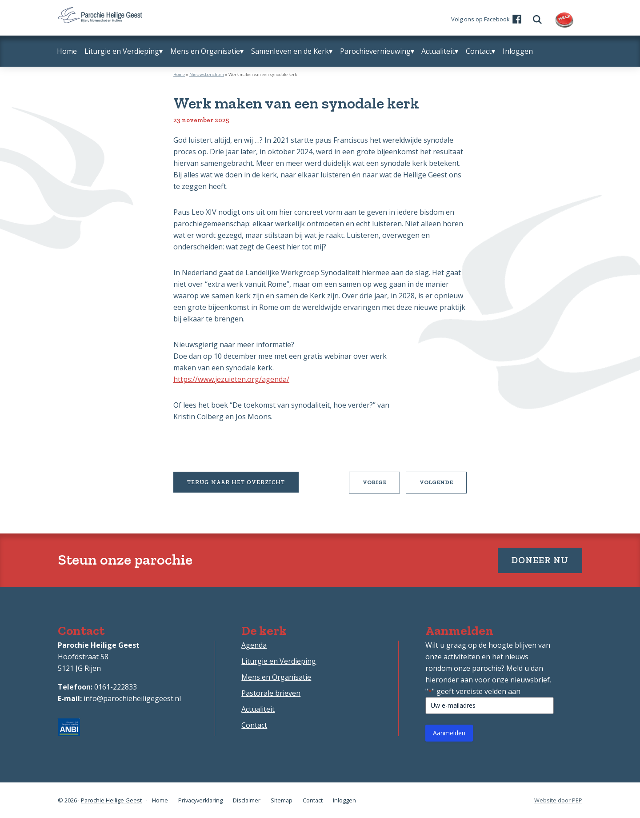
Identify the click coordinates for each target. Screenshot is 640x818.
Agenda (254, 645)
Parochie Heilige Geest (111, 800)
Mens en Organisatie (276, 677)
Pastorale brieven (270, 693)
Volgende (443, 485)
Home (179, 74)
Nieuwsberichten (206, 74)
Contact (254, 725)
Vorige (381, 485)
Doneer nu (540, 559)
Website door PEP (558, 800)
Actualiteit (258, 709)
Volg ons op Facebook (480, 19)
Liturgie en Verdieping (278, 661)
